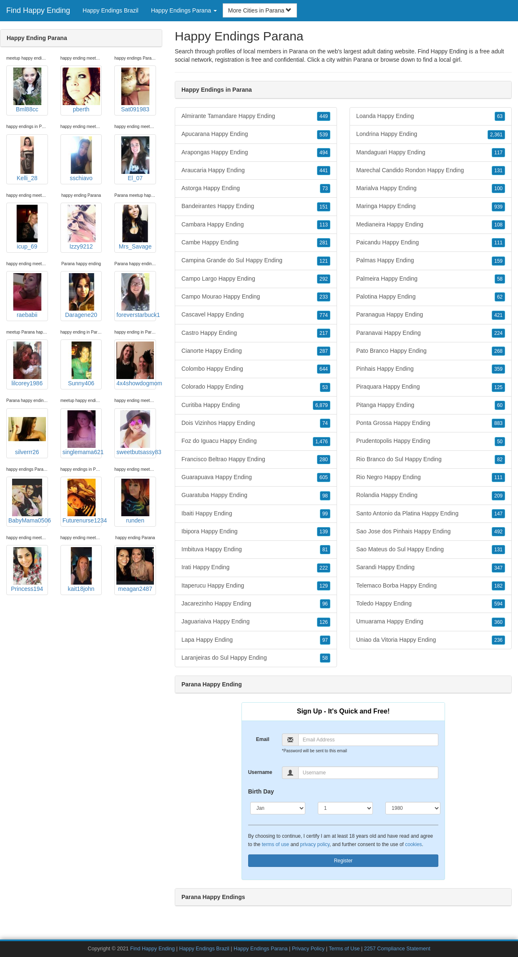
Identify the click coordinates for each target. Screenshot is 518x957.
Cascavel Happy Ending (255, 314)
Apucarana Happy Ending (255, 134)
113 (323, 225)
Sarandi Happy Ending (430, 567)
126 (323, 622)
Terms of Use (344, 949)
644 (323, 369)
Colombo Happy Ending (255, 369)
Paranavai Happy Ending (430, 333)
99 (325, 514)
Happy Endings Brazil (110, 10)
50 (500, 442)
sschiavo (81, 158)
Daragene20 (81, 295)
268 (498, 351)
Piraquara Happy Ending (430, 387)
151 (323, 207)
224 (498, 333)
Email (262, 739)
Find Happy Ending (38, 10)
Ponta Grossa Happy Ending (430, 423)
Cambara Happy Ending (255, 224)
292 (323, 279)
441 (323, 170)
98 (325, 496)
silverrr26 (27, 432)
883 (498, 423)
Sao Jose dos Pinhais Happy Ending (430, 531)
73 (325, 188)
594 (498, 604)
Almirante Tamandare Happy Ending (255, 116)
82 (500, 459)
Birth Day (261, 791)
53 (325, 387)
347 (498, 568)
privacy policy (314, 844)
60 (500, 405)
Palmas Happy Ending (430, 260)
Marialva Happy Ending (430, 188)
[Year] (412, 808)
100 (498, 188)
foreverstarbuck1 (136, 295)
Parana (362, 59)
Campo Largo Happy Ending (255, 279)
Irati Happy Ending (255, 567)
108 (498, 225)
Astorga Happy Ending (255, 188)
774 (323, 315)
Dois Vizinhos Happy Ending (255, 423)
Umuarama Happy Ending (430, 621)
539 (323, 135)
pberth (81, 90)
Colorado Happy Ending (255, 387)
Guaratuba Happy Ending (255, 495)
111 (498, 243)
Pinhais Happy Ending (430, 369)
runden (135, 501)
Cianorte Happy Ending (255, 351)
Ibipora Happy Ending (255, 531)
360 (498, 622)
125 (498, 387)
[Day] (345, 808)
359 (498, 369)
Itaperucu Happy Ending (255, 585)
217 (323, 333)
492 (498, 532)
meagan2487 (135, 569)
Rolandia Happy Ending (430, 495)
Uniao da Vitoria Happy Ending (430, 640)
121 (323, 261)
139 (323, 532)
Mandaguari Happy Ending (430, 152)
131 (498, 170)
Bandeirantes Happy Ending (255, 206)
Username (260, 772)
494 (323, 153)
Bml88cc (27, 90)
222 (323, 568)
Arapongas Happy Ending (255, 152)
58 (325, 658)
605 (323, 477)
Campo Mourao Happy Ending (255, 296)
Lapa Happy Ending (255, 640)
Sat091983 (135, 90)
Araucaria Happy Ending (255, 170)
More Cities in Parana (260, 10)
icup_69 (27, 227)
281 (323, 243)
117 (498, 153)
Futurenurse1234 (82, 501)
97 (325, 640)
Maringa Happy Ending (430, 206)
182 (498, 586)
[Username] (368, 772)
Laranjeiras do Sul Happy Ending (255, 658)
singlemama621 (82, 432)
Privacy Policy (308, 949)
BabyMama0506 (28, 501)
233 (323, 297)
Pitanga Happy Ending (430, 405)
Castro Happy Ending (255, 333)
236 (498, 640)
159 (498, 261)
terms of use (275, 844)
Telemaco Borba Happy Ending (430, 585)
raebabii (27, 295)
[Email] (368, 739)
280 (323, 459)
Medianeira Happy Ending (430, 224)
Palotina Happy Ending (430, 296)
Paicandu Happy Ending (430, 242)
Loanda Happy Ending (430, 116)
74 (325, 423)
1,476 (321, 442)
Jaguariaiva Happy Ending (255, 621)
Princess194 (27, 569)
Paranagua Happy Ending (430, 314)
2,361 (496, 135)
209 (498, 496)
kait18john (81, 569)
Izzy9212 (81, 227)
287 (323, 351)
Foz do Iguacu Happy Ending (255, 441)
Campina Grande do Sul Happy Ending (255, 260)
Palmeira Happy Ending (430, 279)
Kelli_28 (27, 158)
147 (498, 514)
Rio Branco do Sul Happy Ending (430, 459)
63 (500, 116)
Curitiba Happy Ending (255, 405)
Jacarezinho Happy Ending (255, 603)
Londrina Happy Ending (430, 134)
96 (325, 604)
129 (323, 586)
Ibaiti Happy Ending (255, 513)
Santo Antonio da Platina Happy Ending (430, 513)
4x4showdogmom (136, 364)
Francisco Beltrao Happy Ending (255, 459)
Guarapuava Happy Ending (255, 477)
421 (498, 315)
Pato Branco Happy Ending (430, 351)
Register (343, 861)
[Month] (277, 808)
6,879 (321, 405)
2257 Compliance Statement (397, 949)
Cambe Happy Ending (255, 242)
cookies (413, 844)
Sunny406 (81, 364)
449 (323, 116)
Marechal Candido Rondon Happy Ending (430, 170)
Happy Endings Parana (261, 949)
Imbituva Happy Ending (255, 549)
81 (325, 550)
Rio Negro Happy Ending (430, 477)
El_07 (135, 158)
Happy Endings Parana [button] (184, 10)
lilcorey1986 (27, 364)
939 (498, 207)
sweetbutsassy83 (136, 432)
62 (500, 297)
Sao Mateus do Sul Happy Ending (430, 549)
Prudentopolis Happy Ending (430, 441)
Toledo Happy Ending (430, 603)
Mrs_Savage (135, 227)
